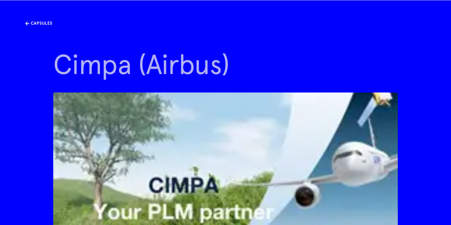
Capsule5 (38, 23)
